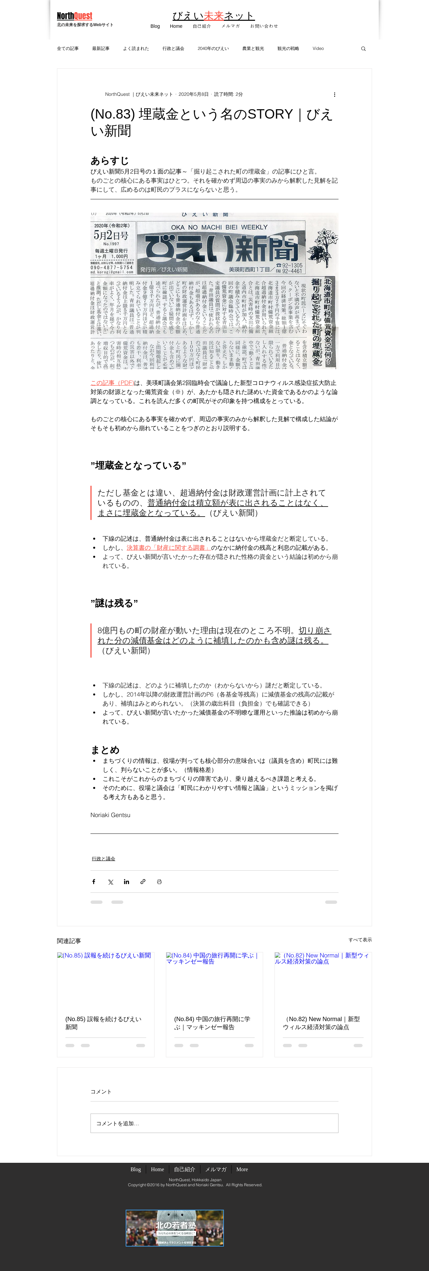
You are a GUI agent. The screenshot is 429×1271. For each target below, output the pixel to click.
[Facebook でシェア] (93, 881)
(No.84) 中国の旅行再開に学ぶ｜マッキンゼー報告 (212, 1023)
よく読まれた (136, 48)
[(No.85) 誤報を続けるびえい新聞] (105, 979)
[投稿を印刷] (159, 881)
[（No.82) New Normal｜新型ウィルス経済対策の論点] (323, 979)
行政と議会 (173, 48)
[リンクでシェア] (143, 881)
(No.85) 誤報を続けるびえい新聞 (103, 1023)
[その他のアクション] (334, 94)
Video (318, 48)
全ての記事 (68, 48)
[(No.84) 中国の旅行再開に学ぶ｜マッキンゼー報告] (214, 979)
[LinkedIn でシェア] (126, 881)
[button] (230, 26)
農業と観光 (253, 48)
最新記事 (101, 48)
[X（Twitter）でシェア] (110, 881)
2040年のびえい (213, 48)
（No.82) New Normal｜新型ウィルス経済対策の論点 (321, 1023)
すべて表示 (360, 940)
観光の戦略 (288, 48)
